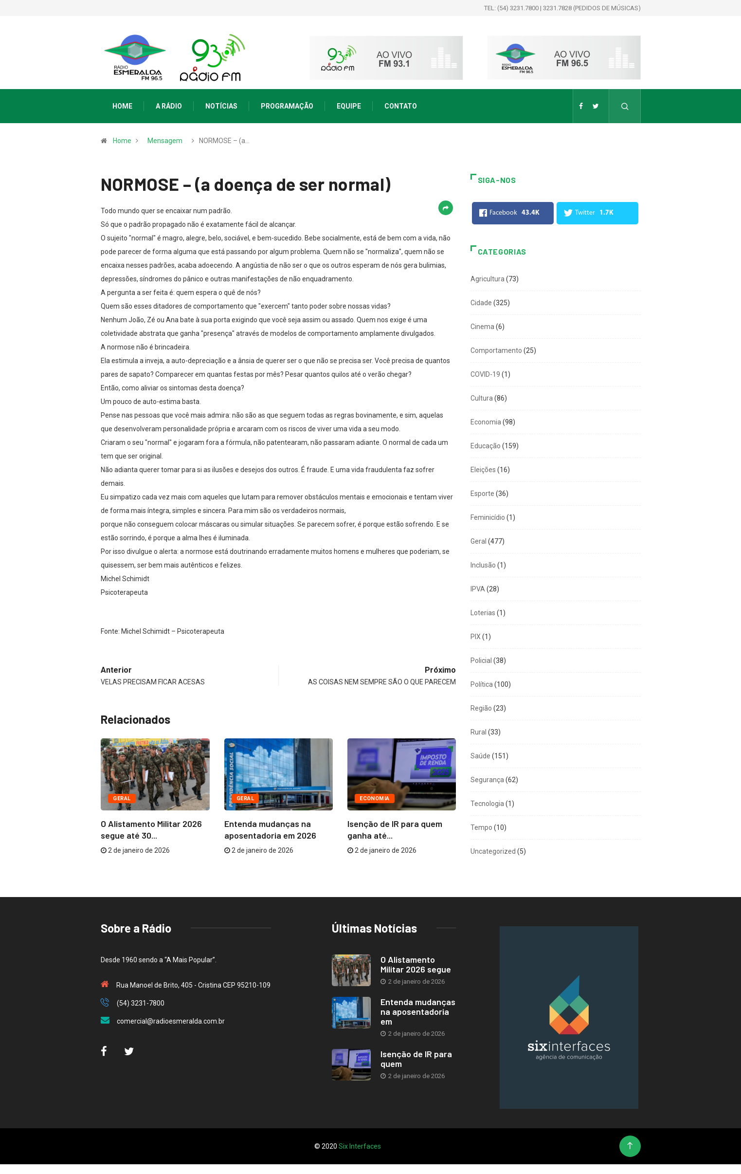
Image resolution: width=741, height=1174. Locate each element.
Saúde (480, 756)
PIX (475, 637)
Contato (400, 106)
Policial (481, 660)
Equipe (349, 106)
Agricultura (487, 279)
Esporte (482, 493)
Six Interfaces (360, 1146)
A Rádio (169, 106)
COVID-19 (485, 374)
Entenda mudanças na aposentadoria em (417, 1011)
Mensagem (164, 141)
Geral (121, 798)
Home (122, 106)
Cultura (481, 398)
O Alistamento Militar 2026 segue (415, 964)
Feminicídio (487, 517)
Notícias (221, 106)
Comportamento (496, 350)
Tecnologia (487, 803)
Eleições (483, 470)
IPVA (477, 589)
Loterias (482, 613)
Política (481, 684)
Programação (287, 106)
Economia (375, 798)
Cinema (482, 326)
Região (481, 708)
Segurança (487, 780)
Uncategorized (493, 851)
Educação (485, 446)
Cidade (481, 303)
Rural (478, 732)
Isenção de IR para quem (416, 1058)
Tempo (481, 827)
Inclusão (483, 565)
